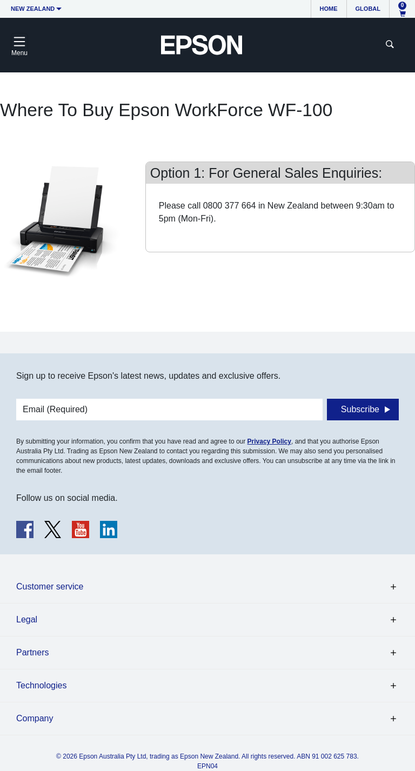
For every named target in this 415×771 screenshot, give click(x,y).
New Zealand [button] (33, 8)
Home (329, 8)
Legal (26, 619)
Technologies (41, 685)
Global (368, 8)
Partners (32, 652)
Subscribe (360, 409)
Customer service (49, 586)
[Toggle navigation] (19, 45)
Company (34, 718)
